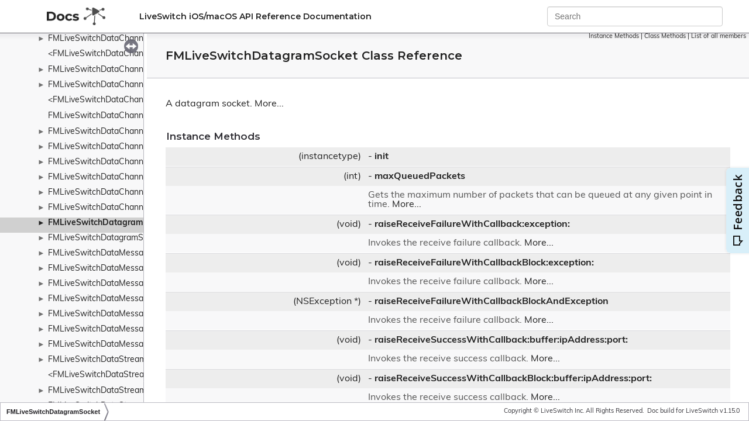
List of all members (718, 36)
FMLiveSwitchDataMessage (100, 253)
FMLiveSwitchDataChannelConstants (118, 116)
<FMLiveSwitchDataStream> (102, 375)
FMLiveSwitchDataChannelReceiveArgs (122, 147)
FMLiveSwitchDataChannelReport (112, 162)
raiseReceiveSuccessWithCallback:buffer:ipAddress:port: (501, 340)
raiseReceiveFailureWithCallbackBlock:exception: (484, 263)
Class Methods (665, 36)
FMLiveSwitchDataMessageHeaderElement (129, 299)
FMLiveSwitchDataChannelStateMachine (125, 177)
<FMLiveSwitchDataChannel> (103, 54)
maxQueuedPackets (419, 176)
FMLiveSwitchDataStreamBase (107, 391)
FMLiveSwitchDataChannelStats (109, 207)
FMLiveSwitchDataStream (97, 360)
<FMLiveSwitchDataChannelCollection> (122, 100)
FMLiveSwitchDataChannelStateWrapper (126, 192)
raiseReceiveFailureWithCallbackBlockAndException (491, 301)
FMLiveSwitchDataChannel (99, 38)
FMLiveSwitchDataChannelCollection (117, 85)
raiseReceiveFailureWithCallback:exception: (472, 224)
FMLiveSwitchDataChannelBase (108, 69)
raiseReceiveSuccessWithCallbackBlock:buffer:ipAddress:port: (513, 379)
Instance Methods (614, 36)
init (381, 156)
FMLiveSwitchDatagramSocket (109, 223)
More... (269, 104)
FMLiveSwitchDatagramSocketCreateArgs (127, 238)
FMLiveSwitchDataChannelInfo (106, 131)
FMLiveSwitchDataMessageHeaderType (123, 329)
